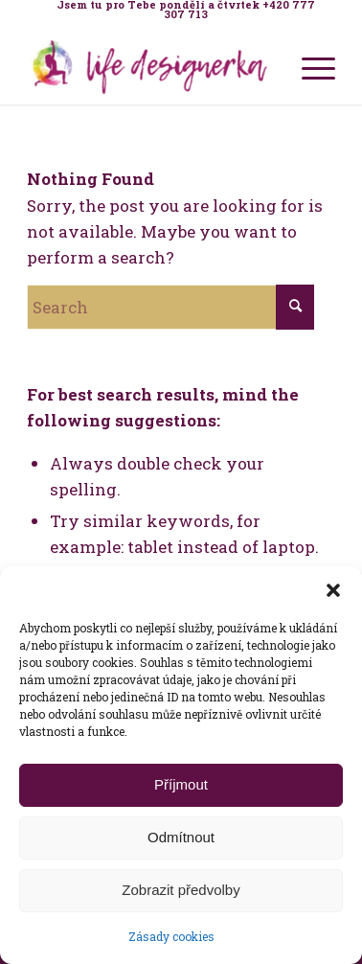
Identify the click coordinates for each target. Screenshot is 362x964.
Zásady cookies (171, 936)
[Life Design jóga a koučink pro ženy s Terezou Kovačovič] (150, 66)
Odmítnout (181, 837)
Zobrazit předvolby (180, 890)
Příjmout (181, 784)
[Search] (170, 307)
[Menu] (309, 66)
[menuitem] (185, 9)
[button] (333, 590)
